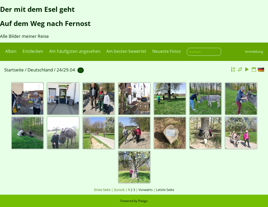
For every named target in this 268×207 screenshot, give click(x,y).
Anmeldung (254, 51)
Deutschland (40, 70)
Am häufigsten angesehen (74, 51)
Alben (10, 51)
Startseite (14, 70)
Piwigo (143, 201)
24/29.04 (66, 70)
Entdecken (33, 51)
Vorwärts (145, 189)
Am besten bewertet (126, 51)
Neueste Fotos (166, 51)
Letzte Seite (165, 189)
